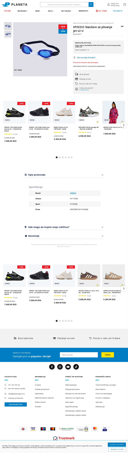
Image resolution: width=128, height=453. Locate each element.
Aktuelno (66, 11)
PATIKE (7, 11)
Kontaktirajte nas (15, 404)
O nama (38, 385)
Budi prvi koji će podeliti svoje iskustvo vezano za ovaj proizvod (93, 23)
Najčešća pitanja (71, 406)
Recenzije (33, 235)
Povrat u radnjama (103, 398)
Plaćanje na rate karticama (75, 393)
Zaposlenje (39, 393)
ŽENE (37, 11)
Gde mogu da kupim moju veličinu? (48, 227)
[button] (113, 4)
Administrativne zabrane (44, 398)
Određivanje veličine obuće (75, 411)
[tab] (64, 175)
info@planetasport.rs (16, 394)
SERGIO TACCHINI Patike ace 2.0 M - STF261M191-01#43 (39, 128)
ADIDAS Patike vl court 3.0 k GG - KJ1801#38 (89, 291)
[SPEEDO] (122, 27)
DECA (50, 11)
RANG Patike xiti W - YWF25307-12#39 (61, 128)
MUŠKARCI (22, 11)
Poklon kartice (40, 402)
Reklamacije (100, 406)
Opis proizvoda (36, 174)
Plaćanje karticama (72, 389)
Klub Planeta (100, 389)
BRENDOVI (83, 11)
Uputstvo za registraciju (74, 398)
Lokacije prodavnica (15, 398)
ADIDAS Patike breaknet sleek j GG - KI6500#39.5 (112, 291)
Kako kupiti (69, 402)
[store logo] (14, 4)
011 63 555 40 (14, 385)
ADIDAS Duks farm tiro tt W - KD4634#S (113, 128)
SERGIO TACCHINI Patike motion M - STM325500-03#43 (13, 129)
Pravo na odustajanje (104, 393)
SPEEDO (73, 193)
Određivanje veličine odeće (75, 415)
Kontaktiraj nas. (84, 90)
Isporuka (99, 402)
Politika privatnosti (42, 389)
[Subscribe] (107, 354)
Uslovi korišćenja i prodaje (106, 385)
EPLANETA (118, 11)
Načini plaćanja (70, 385)
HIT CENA (101, 11)
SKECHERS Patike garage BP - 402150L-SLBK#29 (89, 128)
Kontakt (38, 406)
